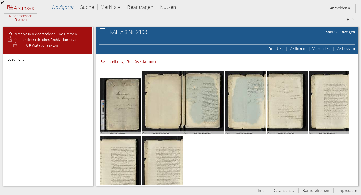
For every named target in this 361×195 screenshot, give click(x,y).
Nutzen (168, 7)
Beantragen (140, 7)
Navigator (63, 7)
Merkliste (111, 7)
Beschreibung (112, 61)
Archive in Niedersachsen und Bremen (42, 34)
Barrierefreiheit (316, 190)
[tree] (47, 119)
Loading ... (15, 59)
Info (261, 190)
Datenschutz (284, 190)
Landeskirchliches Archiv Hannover (45, 39)
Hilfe (350, 20)
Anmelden (340, 8)
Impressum (347, 190)
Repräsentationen (142, 61)
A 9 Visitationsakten (38, 45)
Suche (87, 7)
